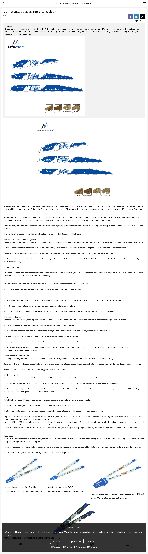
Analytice (67, 546)
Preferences (80, 546)
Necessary (56, 546)
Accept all (57, 541)
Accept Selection (74, 541)
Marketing (92, 546)
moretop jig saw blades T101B (60, 487)
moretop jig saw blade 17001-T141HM (20, 487)
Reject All (91, 541)
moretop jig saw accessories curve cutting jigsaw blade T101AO (117, 494)
